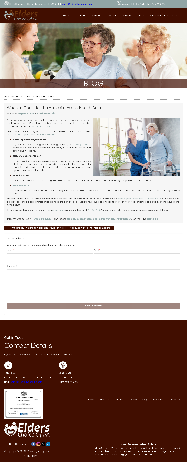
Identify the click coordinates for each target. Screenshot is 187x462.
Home (66, 15)
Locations (112, 15)
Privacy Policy (30, 455)
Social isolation (21, 185)
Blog (141, 15)
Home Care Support (43, 218)
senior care (58, 210)
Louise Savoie (46, 113)
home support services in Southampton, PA (139, 198)
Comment (13, 266)
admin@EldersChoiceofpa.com (77, 3)
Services (96, 15)
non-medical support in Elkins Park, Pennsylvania (31, 134)
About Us (80, 15)
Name (10, 250)
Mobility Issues (75, 218)
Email (97, 250)
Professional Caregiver (97, 218)
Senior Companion (121, 218)
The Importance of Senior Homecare (91, 227)
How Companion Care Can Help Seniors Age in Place (36, 227)
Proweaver (50, 451)
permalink (152, 218)
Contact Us (173, 15)
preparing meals (80, 144)
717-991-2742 (94, 210)
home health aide (41, 126)
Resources (155, 15)
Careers (128, 15)
